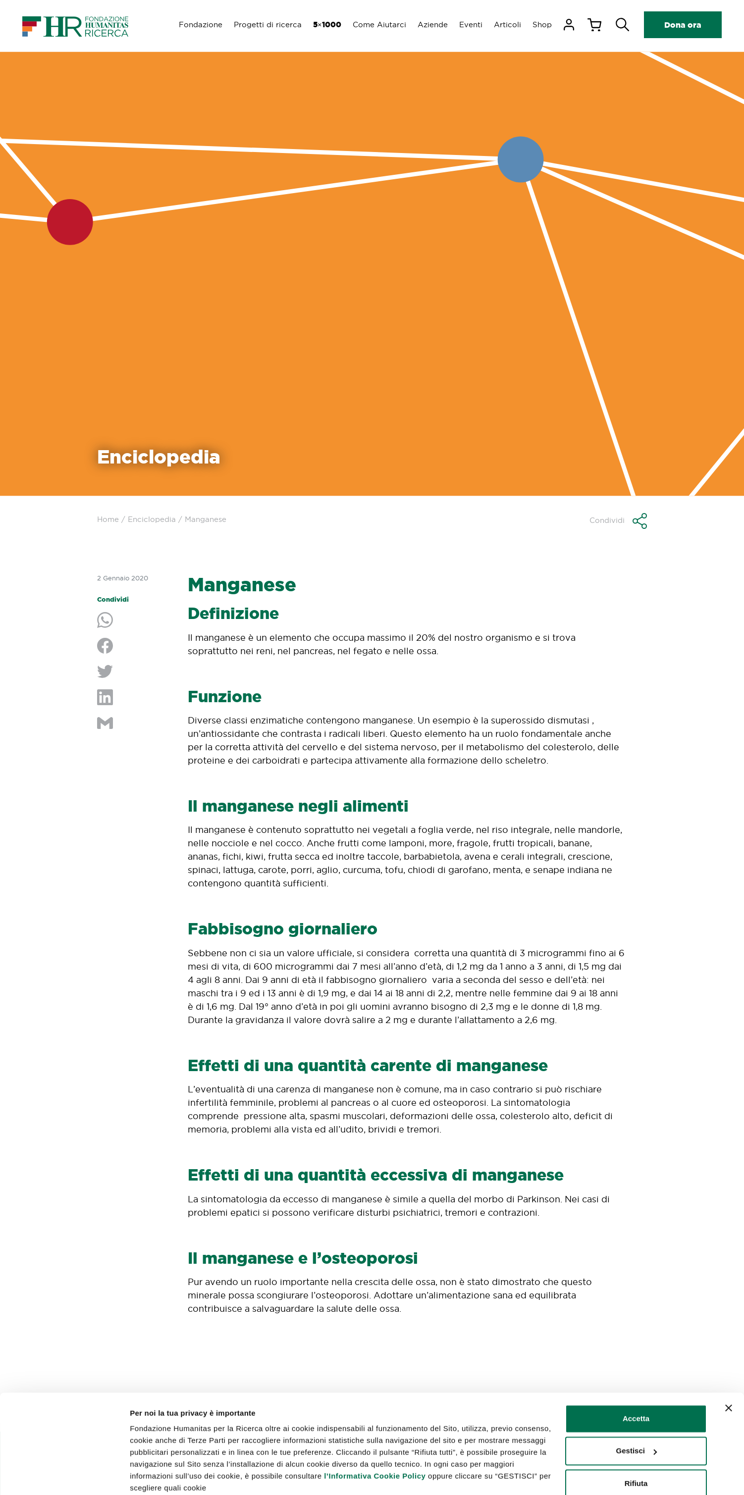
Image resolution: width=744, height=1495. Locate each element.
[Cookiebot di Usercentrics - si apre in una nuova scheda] (64, 1475)
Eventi (469, 24)
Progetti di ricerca (265, 24)
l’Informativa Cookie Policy (374, 1436)
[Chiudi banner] (728, 1368)
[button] (618, 521)
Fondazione (197, 24)
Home (108, 519)
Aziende (431, 24)
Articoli (507, 24)
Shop (542, 24)
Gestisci (144, 1475)
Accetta (636, 1379)
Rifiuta (636, 1444)
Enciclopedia (152, 519)
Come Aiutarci (377, 24)
